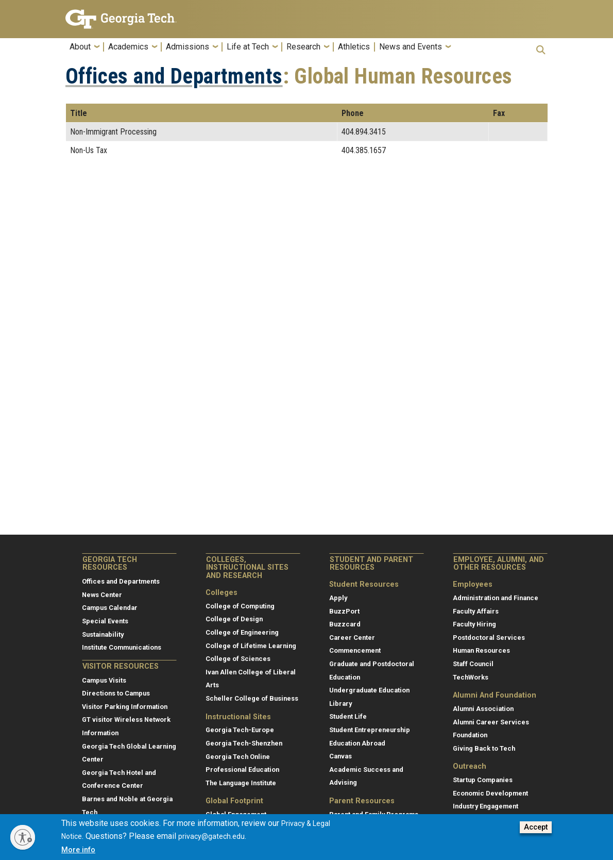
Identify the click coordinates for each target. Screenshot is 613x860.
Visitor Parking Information (124, 706)
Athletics (354, 47)
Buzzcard (345, 624)
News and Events (410, 47)
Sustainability (103, 634)
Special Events (105, 621)
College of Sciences (238, 659)
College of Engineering (242, 632)
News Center (102, 595)
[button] (541, 49)
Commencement (355, 650)
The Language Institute (241, 783)
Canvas (340, 756)
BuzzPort (344, 611)
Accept (536, 827)
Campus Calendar (110, 607)
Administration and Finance (495, 598)
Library (340, 703)
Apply (338, 598)
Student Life (348, 716)
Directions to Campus (116, 693)
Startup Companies (483, 780)
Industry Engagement (485, 806)
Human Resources (481, 650)
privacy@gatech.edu (211, 836)
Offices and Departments (174, 76)
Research (303, 47)
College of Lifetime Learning (251, 646)
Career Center (352, 637)
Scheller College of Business (252, 698)
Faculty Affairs (476, 611)
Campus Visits (104, 680)
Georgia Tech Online (238, 756)
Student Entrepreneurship (369, 730)
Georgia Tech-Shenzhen (244, 743)
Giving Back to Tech (484, 748)
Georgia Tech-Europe (240, 730)
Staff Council (473, 664)
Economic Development (490, 793)
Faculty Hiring (474, 624)
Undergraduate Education (369, 690)
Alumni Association (483, 709)
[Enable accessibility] (22, 837)
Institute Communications (121, 647)
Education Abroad (357, 743)
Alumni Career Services (491, 722)
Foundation (470, 735)
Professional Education (242, 769)
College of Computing (240, 606)
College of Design (234, 619)
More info (78, 850)
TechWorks (470, 677)
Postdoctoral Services (489, 637)
